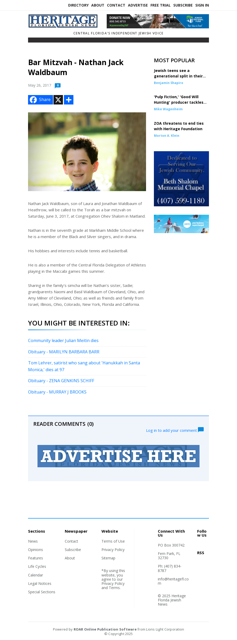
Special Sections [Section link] (41, 591)
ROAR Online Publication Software (105, 629)
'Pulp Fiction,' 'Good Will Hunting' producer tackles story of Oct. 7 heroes (178, 102)
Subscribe (183, 5)
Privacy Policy (113, 549)
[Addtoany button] (68, 99)
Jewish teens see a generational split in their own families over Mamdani (180, 76)
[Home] (63, 26)
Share (40, 99)
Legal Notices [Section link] (39, 583)
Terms (114, 587)
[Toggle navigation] (31, 41)
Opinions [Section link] (35, 549)
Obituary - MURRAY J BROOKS (57, 392)
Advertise (138, 5)
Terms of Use (113, 541)
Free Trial (160, 5)
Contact (116, 5)
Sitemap (108, 557)
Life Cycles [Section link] (37, 566)
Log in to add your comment (175, 429)
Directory (78, 5)
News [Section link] (33, 541)
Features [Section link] (35, 557)
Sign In (202, 5)
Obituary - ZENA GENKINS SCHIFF (61, 381)
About (97, 5)
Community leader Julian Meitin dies (63, 340)
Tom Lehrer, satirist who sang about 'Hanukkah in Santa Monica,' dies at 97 (84, 366)
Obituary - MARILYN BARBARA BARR (63, 352)
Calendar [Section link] (35, 575)
